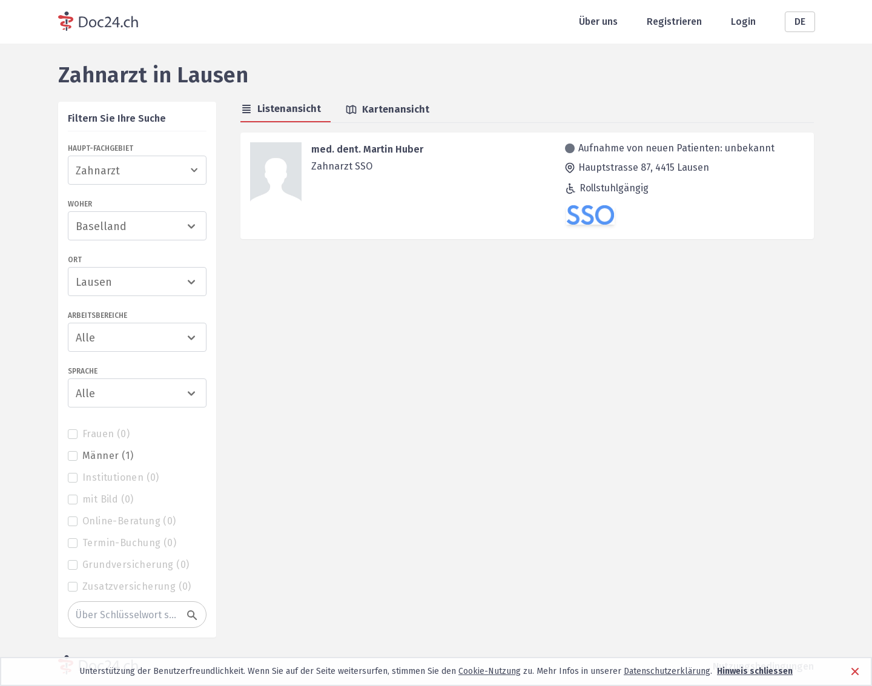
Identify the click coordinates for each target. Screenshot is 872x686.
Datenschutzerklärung (667, 671)
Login (743, 21)
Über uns (598, 21)
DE (799, 21)
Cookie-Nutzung (489, 671)
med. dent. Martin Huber (367, 149)
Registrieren (674, 21)
